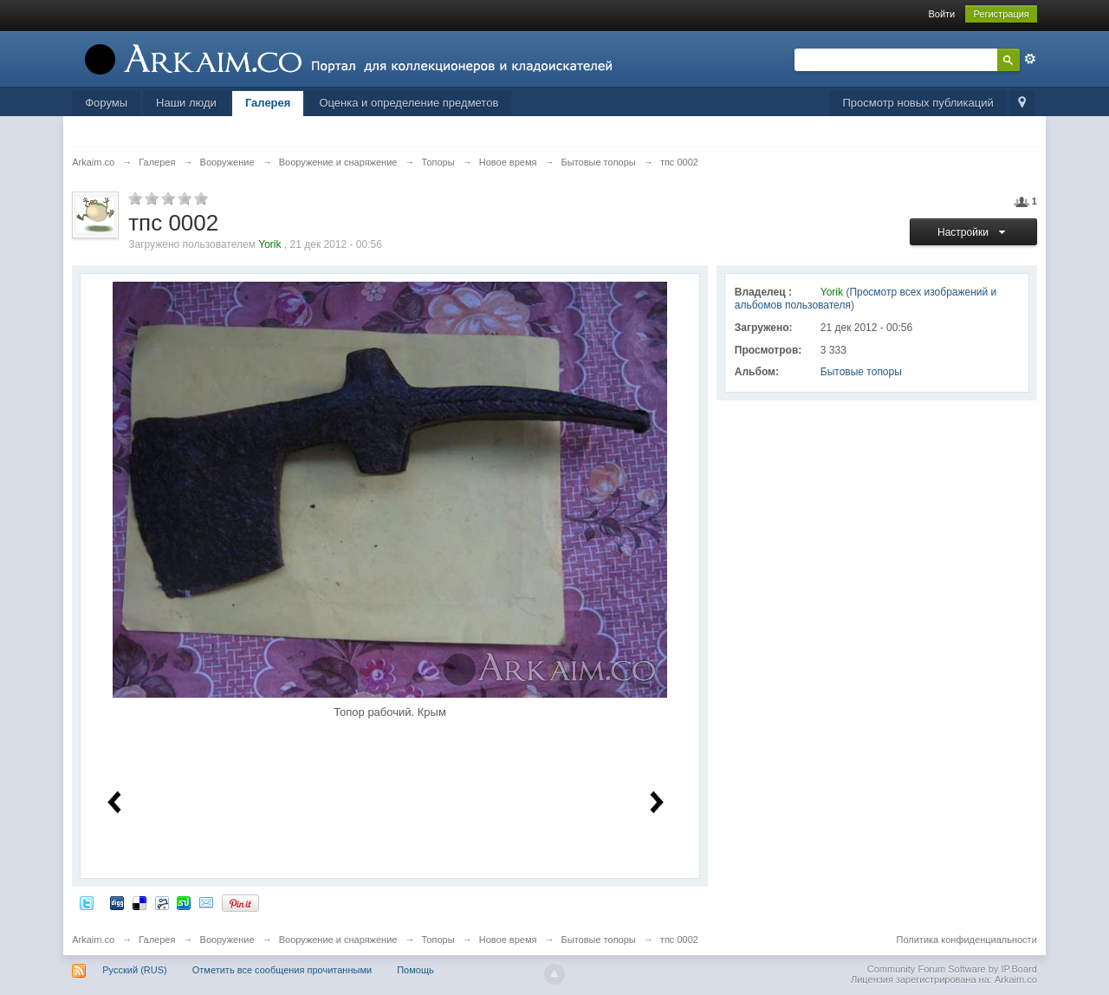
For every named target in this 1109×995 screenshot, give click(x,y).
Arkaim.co (93, 939)
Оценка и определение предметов (408, 102)
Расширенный (1030, 59)
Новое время (508, 939)
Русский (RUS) (134, 970)
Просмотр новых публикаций (917, 102)
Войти (941, 14)
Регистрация (1000, 14)
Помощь (415, 970)
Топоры (438, 939)
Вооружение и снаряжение (338, 939)
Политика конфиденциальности (967, 939)
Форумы (106, 102)
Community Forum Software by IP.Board (952, 969)
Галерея (268, 102)
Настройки (973, 232)
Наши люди (186, 102)
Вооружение (227, 939)
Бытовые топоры (861, 372)
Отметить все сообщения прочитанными (282, 970)
